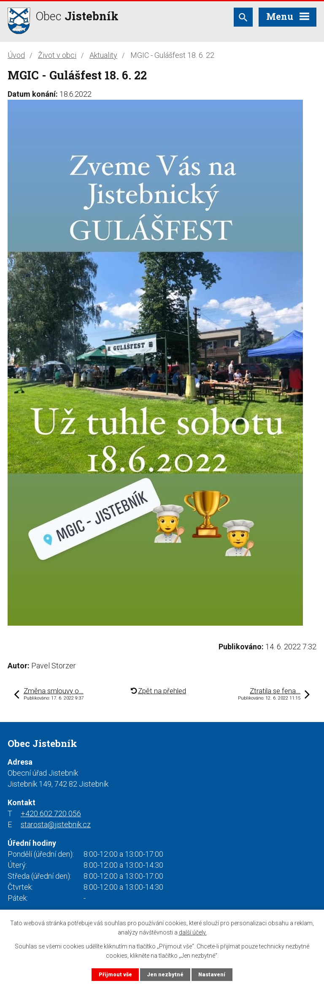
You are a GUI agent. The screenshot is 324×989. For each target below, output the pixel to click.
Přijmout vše (115, 974)
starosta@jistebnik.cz (56, 824)
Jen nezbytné (165, 974)
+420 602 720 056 (51, 813)
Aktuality (103, 55)
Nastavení (211, 974)
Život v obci (57, 55)
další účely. (193, 932)
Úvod (16, 55)
